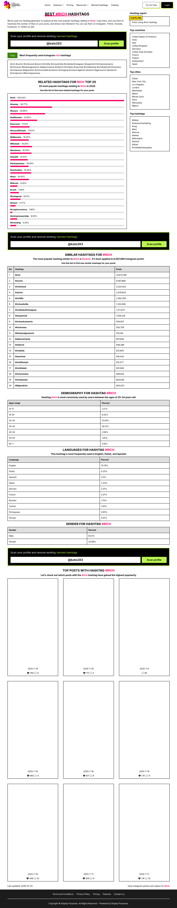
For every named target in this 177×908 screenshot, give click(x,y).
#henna (135, 132)
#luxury (14, 111)
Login (167, 5)
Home (47, 5)
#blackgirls (137, 138)
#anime (135, 141)
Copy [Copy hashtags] (12, 55)
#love (13, 176)
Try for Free (151, 5)
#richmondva (21, 374)
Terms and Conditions (63, 894)
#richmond (20, 286)
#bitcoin (14, 183)
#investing (15, 222)
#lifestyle (15, 143)
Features (107, 894)
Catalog (114, 5)
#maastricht (21, 315)
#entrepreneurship (19, 216)
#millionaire (16, 117)
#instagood (16, 196)
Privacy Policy (83, 894)
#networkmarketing (141, 123)
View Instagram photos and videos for (149, 886)
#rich (12, 97)
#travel (13, 203)
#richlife (19, 298)
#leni (134, 129)
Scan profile (111, 43)
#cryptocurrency (18, 209)
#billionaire (15, 137)
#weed (135, 135)
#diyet (135, 144)
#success (15, 124)
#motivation (16, 170)
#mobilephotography (142, 147)
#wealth (14, 157)
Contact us (119, 894)
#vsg (134, 126)
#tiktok (135, 120)
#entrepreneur (17, 163)
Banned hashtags (99, 5)
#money (14, 104)
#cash (13, 189)
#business (15, 150)
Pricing (70, 5)
